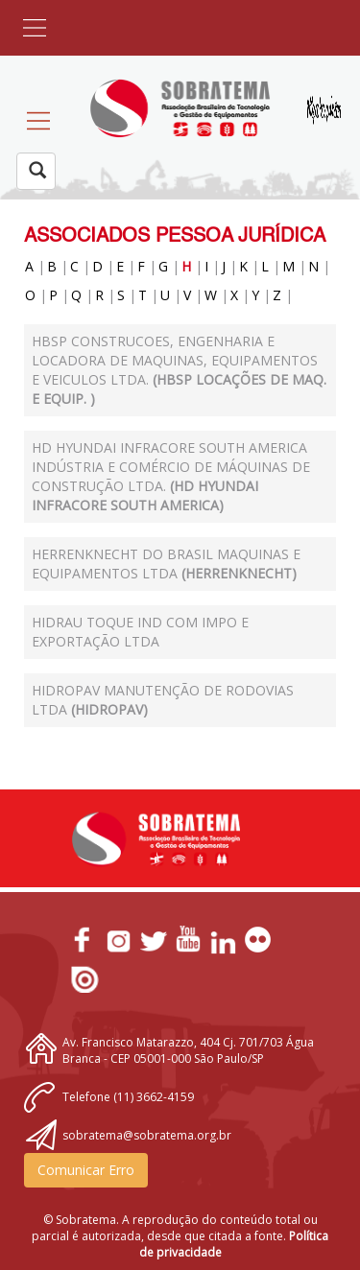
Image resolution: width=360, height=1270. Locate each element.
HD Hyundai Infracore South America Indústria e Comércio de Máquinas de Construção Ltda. (171, 476)
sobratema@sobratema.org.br (146, 1135)
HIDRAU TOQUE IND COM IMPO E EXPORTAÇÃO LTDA (140, 631)
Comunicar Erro (85, 1170)
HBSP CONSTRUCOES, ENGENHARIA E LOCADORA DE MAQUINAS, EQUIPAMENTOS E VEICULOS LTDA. (179, 370)
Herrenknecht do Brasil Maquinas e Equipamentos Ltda (166, 563)
